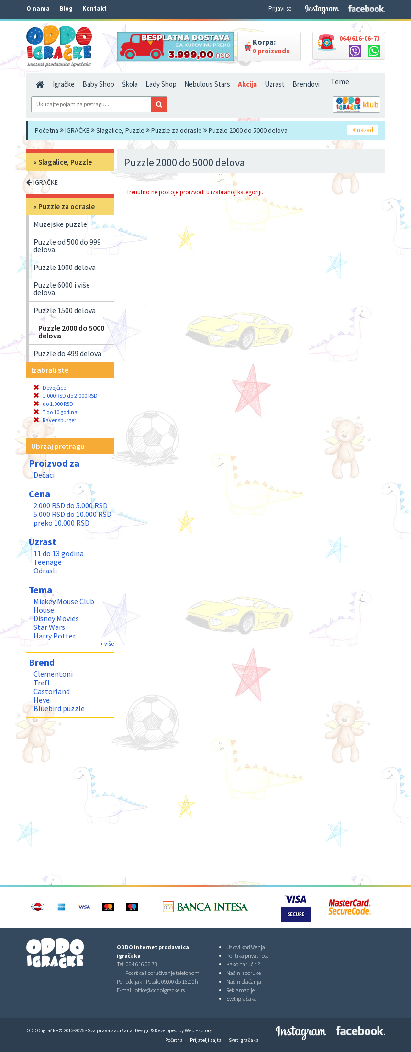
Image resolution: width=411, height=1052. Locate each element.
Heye (41, 699)
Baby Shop (98, 84)
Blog (66, 8)
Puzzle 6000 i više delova (61, 288)
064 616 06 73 (141, 964)
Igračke (64, 84)
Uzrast (275, 84)
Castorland (51, 691)
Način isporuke (243, 972)
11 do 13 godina (58, 553)
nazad (362, 130)
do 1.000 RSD (53, 403)
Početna (46, 130)
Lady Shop (161, 84)
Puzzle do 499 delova (67, 353)
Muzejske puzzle (60, 224)
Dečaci (44, 474)
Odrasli (45, 570)
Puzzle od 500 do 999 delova (67, 245)
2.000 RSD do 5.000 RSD (70, 505)
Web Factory (198, 1030)
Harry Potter (54, 635)
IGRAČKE (77, 130)
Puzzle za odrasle (176, 130)
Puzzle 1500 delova (64, 310)
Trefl (41, 682)
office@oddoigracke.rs (160, 990)
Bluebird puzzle (59, 708)
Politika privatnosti (248, 955)
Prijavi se (279, 8)
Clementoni (53, 674)
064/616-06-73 (359, 38)
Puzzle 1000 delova (64, 267)
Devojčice (49, 387)
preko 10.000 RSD (61, 522)
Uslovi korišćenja (245, 947)
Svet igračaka (241, 998)
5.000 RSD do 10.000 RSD (72, 514)
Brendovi (306, 84)
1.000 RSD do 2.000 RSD (65, 395)
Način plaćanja (243, 981)
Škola (130, 84)
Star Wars (49, 627)
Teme (340, 81)
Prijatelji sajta (206, 1040)
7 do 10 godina (55, 411)
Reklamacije (240, 990)
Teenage (47, 562)
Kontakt (94, 8)
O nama (38, 8)
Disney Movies (56, 618)
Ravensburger (54, 420)
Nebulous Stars (207, 84)
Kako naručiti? (243, 964)
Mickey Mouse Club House (63, 605)
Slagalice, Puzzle (120, 130)
